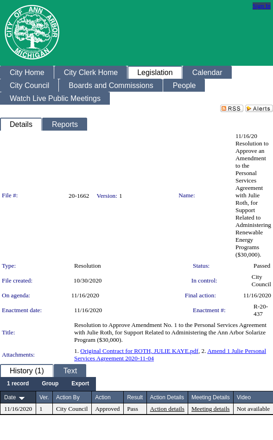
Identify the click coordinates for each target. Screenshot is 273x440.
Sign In (262, 5)
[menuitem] (17, 383)
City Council (261, 280)
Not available (253, 408)
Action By (68, 397)
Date (10, 397)
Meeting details (210, 408)
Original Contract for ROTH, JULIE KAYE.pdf (139, 350)
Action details (167, 408)
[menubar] (48, 384)
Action (102, 397)
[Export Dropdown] (80, 384)
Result (135, 397)
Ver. (44, 397)
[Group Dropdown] (50, 384)
